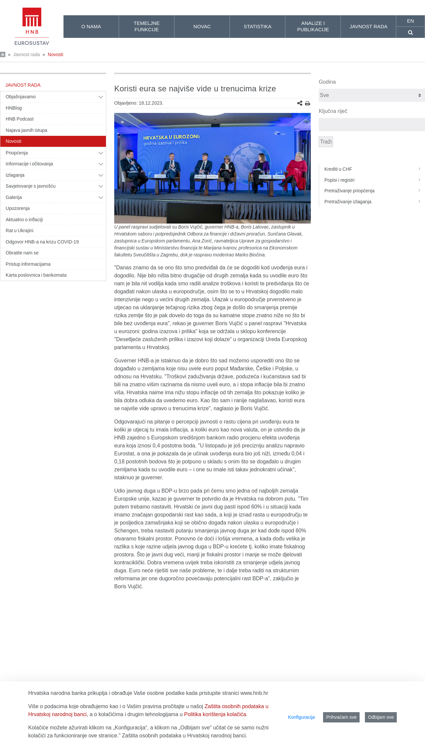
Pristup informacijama (28, 264)
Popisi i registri (374, 180)
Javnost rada (26, 54)
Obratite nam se (22, 252)
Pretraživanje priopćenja (374, 190)
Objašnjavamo (21, 96)
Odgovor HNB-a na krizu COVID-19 (42, 241)
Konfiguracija (301, 717)
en (410, 21)
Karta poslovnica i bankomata (36, 275)
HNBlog (14, 108)
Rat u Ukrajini (20, 230)
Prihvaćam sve (341, 717)
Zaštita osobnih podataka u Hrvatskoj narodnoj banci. (184, 735)
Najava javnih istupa (26, 130)
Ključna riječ (333, 111)
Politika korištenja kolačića (215, 714)
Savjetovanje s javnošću (30, 186)
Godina (327, 82)
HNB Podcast (20, 119)
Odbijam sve (381, 717)
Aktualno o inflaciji (24, 219)
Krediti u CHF (374, 169)
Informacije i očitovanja (29, 163)
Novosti (55, 54)
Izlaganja (15, 175)
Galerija (14, 197)
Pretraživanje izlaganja (374, 201)
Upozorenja (18, 208)
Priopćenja (17, 152)
